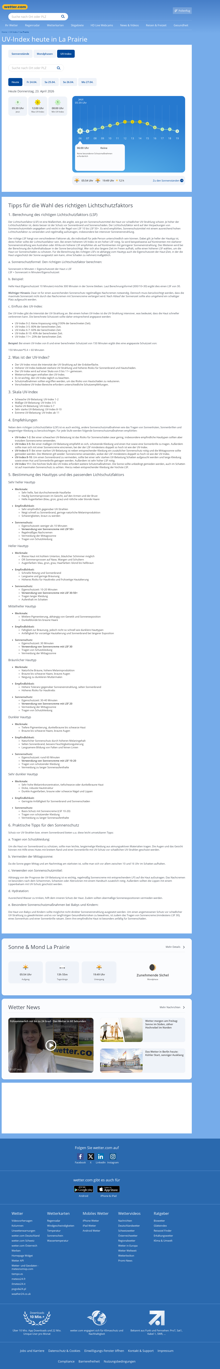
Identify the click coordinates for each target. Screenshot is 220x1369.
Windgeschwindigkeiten (60, 1220)
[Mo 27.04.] (87, 77)
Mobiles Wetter (96, 1208)
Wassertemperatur (57, 1235)
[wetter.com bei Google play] (83, 1187)
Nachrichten (125, 1216)
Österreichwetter (127, 1230)
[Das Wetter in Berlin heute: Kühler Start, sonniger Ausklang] (142, 1056)
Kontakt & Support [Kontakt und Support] (141, 1346)
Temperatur (54, 1225)
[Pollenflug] (182, 7)
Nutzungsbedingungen (119, 1357)
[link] (12, 20)
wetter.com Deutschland (26, 1230)
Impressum (166, 1346)
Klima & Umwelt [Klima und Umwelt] (163, 1235)
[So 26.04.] (68, 77)
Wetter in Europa (127, 1240)
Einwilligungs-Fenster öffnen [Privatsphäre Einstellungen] (104, 1346)
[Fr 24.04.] (31, 77)
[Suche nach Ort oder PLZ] (63, 7)
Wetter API (18, 1255)
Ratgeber (161, 1208)
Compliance (66, 1357)
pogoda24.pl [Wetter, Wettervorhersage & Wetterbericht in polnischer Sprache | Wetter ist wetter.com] (19, 1284)
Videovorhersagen (22, 1216)
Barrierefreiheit (89, 1357)
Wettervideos (129, 1208)
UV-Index (65, 49)
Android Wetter (91, 1225)
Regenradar (53, 1216)
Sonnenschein (55, 1230)
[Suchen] (88, 7)
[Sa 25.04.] (50, 77)
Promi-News (125, 1255)
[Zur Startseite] (15, 7)
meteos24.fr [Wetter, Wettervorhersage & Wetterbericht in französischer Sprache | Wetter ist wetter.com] (19, 1274)
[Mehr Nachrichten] (172, 1002)
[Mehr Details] (175, 942)
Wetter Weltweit (127, 1245)
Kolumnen (17, 1220)
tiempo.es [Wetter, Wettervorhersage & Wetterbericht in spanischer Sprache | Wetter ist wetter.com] (17, 1269)
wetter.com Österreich (24, 1240)
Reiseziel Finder (163, 1225)
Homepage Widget (22, 1250)
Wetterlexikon (126, 1250)
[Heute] (15, 77)
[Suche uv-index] (57, 63)
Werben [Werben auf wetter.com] (16, 1245)
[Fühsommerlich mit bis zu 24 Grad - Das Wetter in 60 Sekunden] (50, 1040)
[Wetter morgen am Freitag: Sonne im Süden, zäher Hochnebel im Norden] (142, 1025)
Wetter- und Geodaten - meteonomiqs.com (25, 1262)
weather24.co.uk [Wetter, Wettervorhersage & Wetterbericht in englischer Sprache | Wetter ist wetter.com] (21, 1289)
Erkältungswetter (163, 1230)
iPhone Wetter (91, 1216)
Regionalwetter (126, 1235)
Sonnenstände (20, 49)
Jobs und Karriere (32, 1346)
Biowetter (159, 1216)
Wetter (17, 1208)
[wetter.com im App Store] (108, 1187)
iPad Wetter (89, 1220)
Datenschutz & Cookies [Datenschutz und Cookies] (64, 1346)
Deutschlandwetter (129, 1220)
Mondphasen (45, 49)
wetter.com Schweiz (23, 1235)
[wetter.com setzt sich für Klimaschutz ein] (96, 1321)
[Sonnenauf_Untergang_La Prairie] (128, 175)
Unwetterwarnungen (23, 1225)
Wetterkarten (58, 1208)
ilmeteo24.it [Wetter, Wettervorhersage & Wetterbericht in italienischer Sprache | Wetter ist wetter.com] (18, 1279)
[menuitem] (12, 20)
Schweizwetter (126, 1225)
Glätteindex (160, 1220)
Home (4, 27)
